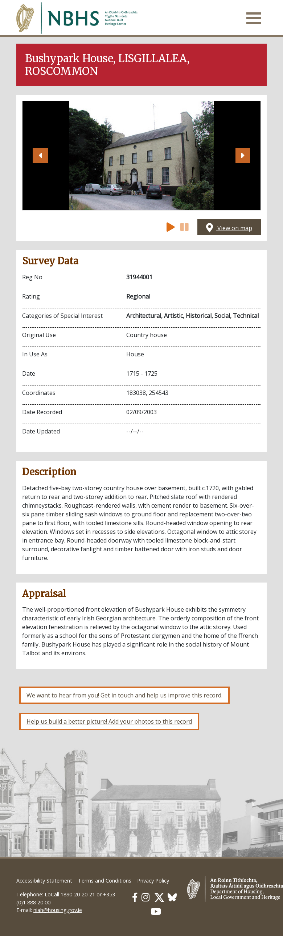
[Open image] (141, 155)
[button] (40, 155)
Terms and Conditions (104, 880)
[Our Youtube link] (156, 911)
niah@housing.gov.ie (57, 910)
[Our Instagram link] (145, 897)
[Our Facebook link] (134, 897)
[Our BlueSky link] (172, 897)
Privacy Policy (153, 880)
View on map (229, 228)
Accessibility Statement (44, 880)
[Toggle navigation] (254, 18)
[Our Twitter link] (159, 897)
